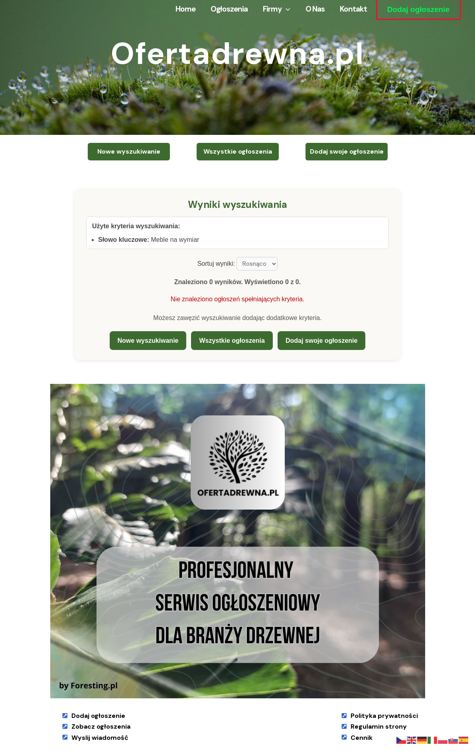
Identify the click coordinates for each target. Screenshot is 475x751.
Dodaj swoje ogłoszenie (321, 340)
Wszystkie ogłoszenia (232, 340)
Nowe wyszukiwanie (148, 340)
